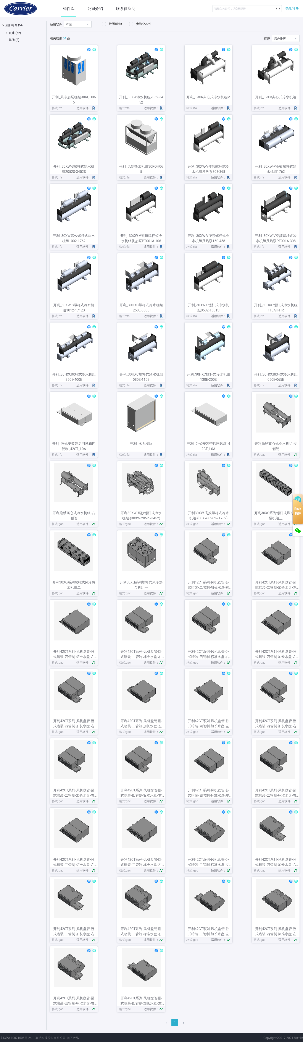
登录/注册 (292, 8)
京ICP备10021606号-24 (16, 1038)
